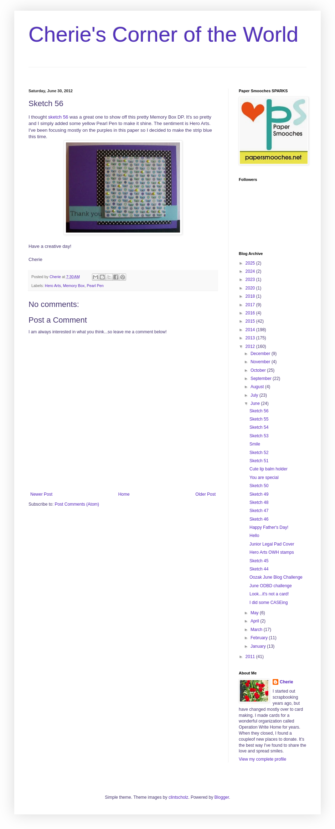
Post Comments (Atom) (77, 504)
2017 (251, 304)
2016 (251, 313)
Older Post (205, 494)
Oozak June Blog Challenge (276, 577)
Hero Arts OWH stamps (271, 552)
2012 (251, 346)
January (259, 646)
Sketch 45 (258, 560)
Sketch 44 (258, 569)
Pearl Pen (95, 285)
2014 (251, 329)
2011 (251, 656)
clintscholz (178, 797)
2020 (251, 288)
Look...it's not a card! (269, 593)
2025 (251, 263)
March (257, 629)
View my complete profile (262, 759)
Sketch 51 (258, 460)
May (255, 612)
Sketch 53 (258, 435)
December (261, 353)
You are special (264, 477)
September (262, 378)
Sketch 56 (258, 410)
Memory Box (74, 285)
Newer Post (41, 494)
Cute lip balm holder (268, 468)
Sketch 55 (258, 419)
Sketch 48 (258, 502)
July (255, 395)
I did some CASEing (268, 602)
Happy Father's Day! (268, 527)
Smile (254, 444)
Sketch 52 (258, 452)
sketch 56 (58, 117)
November (261, 361)
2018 (251, 296)
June (256, 403)
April (255, 621)
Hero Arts (53, 285)
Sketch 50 (258, 485)
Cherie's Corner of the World (163, 34)
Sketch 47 (258, 510)
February (260, 637)
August (258, 386)
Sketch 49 (258, 494)
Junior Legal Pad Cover (271, 544)
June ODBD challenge (270, 585)
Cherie (286, 681)
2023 (251, 279)
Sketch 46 (258, 519)
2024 (251, 271)
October (259, 370)
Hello (254, 535)
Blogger (222, 797)
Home (124, 494)
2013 (251, 337)
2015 (251, 321)
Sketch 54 (258, 427)
